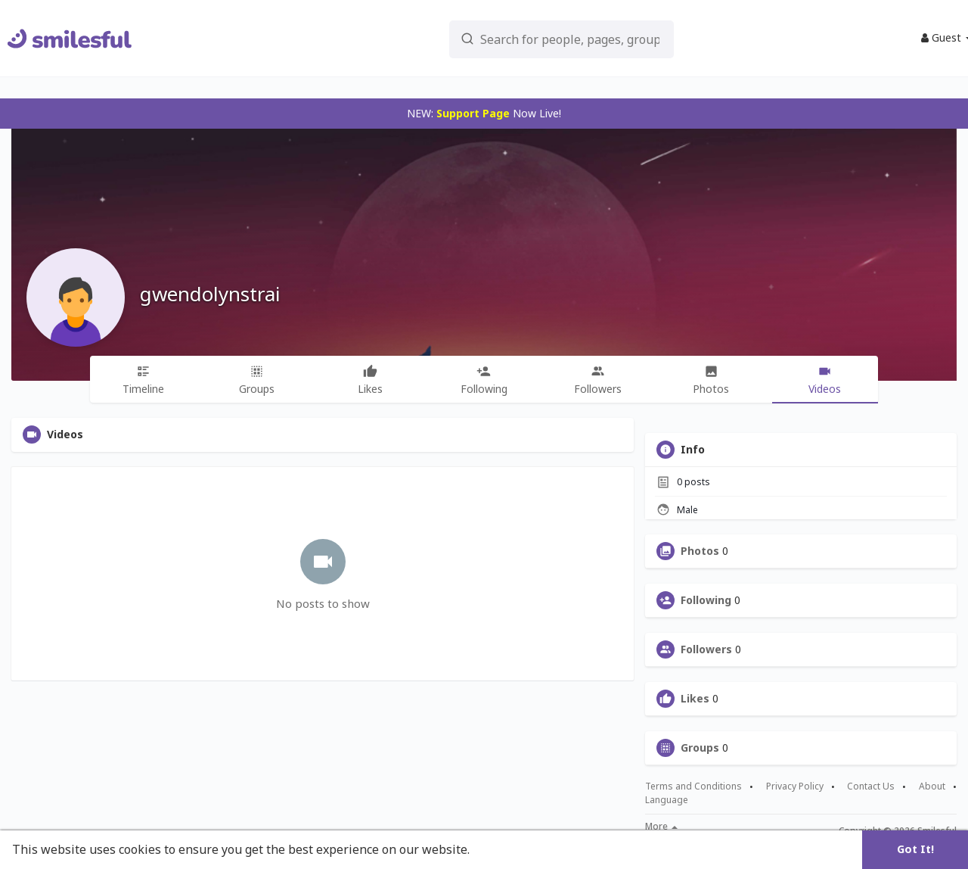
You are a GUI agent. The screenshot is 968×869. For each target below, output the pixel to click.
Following (706, 600)
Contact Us (871, 786)
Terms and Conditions (693, 786)
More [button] (661, 826)
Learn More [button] (508, 849)
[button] (537, 38)
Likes (695, 699)
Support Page (473, 113)
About (932, 786)
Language (666, 799)
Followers (706, 649)
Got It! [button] (915, 849)
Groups (700, 748)
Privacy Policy (795, 786)
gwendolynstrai (210, 293)
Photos (700, 551)
